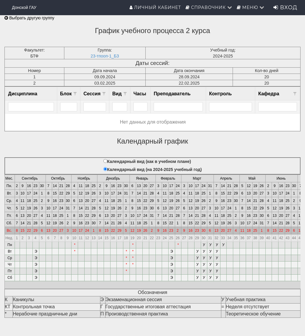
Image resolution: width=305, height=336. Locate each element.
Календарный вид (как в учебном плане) (149, 161)
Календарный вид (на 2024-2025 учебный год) (154, 169)
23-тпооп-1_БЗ (105, 56)
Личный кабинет (155, 7)
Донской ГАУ (24, 7)
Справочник (209, 7)
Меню (251, 7)
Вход (285, 7)
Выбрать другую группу (29, 17)
